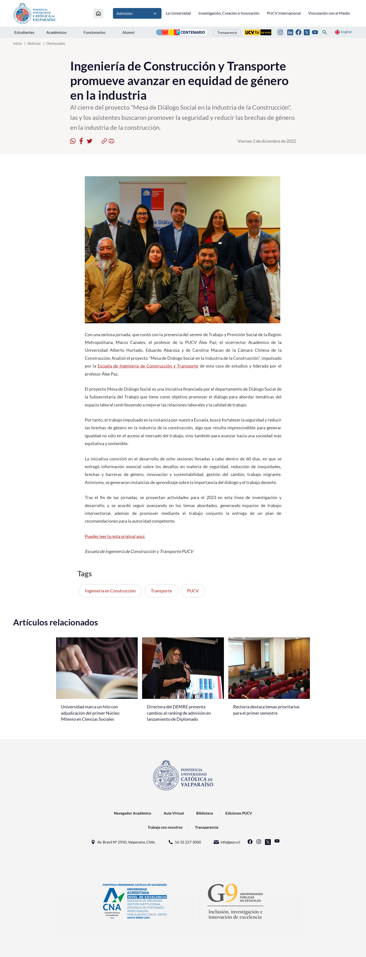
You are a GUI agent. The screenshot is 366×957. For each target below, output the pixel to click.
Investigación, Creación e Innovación (228, 13)
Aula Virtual (174, 813)
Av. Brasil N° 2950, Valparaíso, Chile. (122, 842)
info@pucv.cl (226, 842)
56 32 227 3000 (184, 842)
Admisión (137, 13)
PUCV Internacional (284, 13)
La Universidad (178, 13)
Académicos (56, 32)
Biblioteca (204, 813)
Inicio (17, 43)
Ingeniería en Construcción (110, 590)
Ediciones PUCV (238, 813)
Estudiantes (24, 32)
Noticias (34, 43)
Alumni (128, 32)
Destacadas (55, 43)
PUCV (193, 590)
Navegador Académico (132, 813)
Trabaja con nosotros (165, 827)
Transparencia (227, 33)
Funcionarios (94, 32)
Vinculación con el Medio (329, 13)
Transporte (161, 590)
